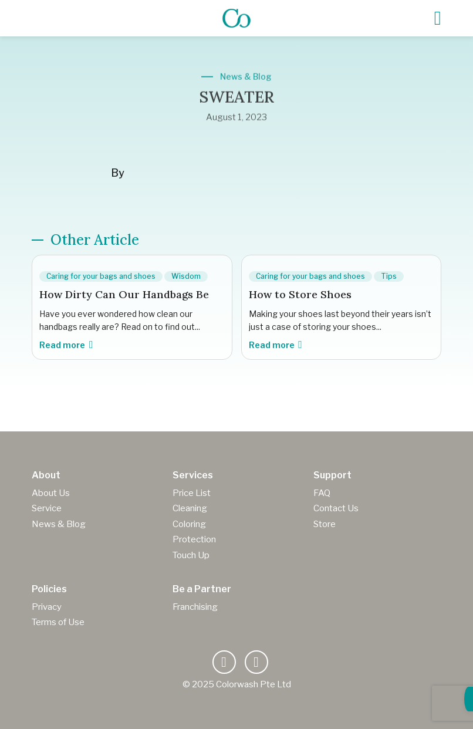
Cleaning (190, 508)
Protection (194, 539)
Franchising (195, 607)
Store (324, 524)
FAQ (321, 493)
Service (47, 508)
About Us (51, 493)
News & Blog (59, 524)
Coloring (189, 524)
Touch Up (191, 555)
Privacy (47, 607)
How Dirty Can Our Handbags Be (124, 294)
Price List (192, 493)
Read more (66, 345)
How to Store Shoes (300, 294)
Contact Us (336, 508)
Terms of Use (58, 622)
